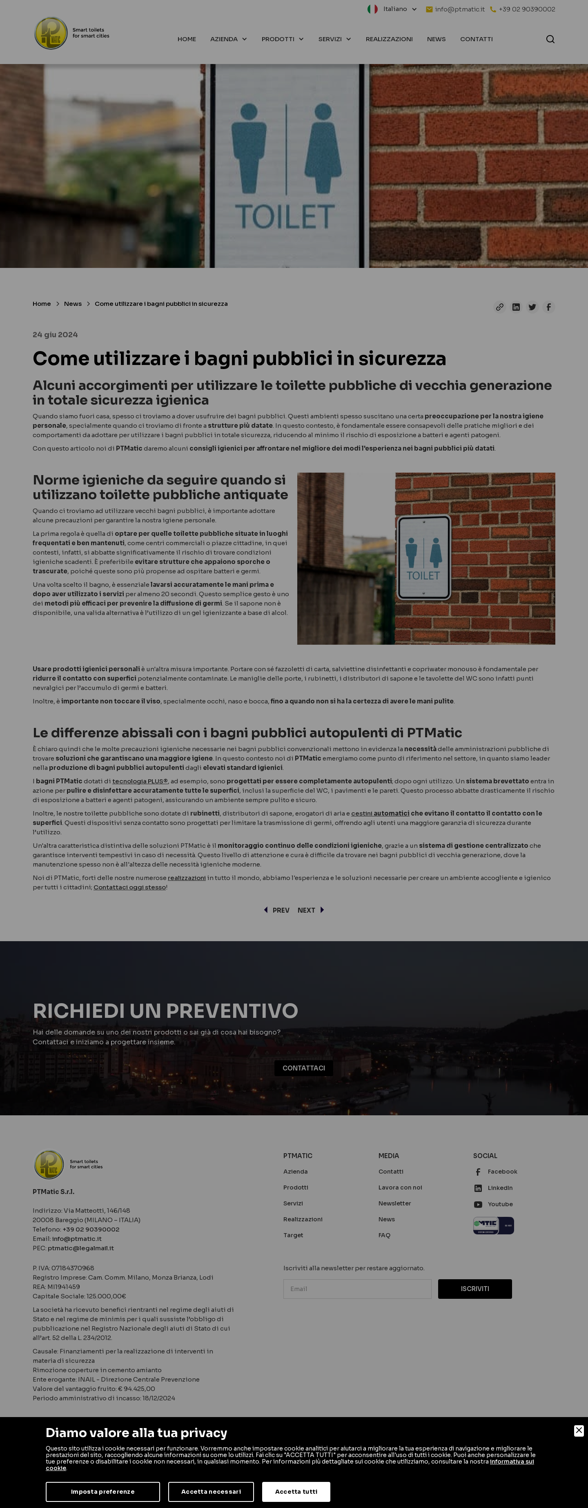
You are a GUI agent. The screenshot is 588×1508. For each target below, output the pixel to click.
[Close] (579, 1431)
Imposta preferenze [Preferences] (103, 1491)
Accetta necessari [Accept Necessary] (211, 1491)
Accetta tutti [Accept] (296, 1491)
